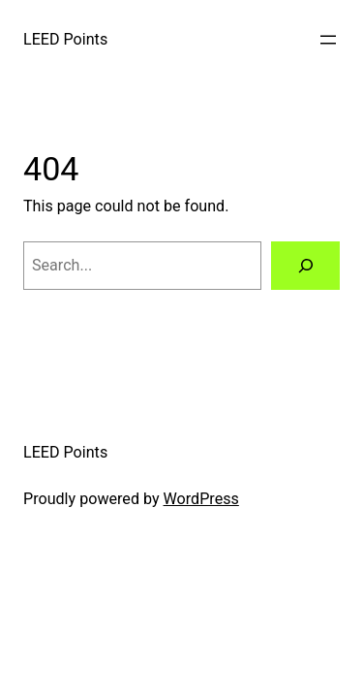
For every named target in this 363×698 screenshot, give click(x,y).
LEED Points (65, 39)
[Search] (305, 265)
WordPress (201, 499)
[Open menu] (328, 39)
